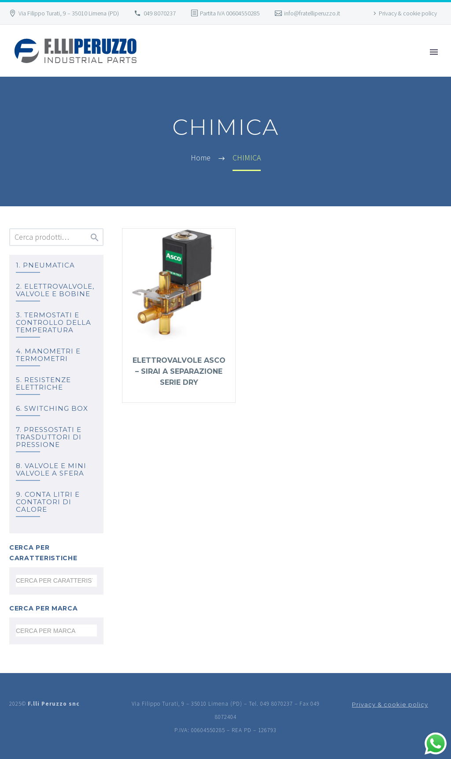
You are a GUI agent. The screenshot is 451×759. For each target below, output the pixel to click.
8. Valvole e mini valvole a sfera (51, 469)
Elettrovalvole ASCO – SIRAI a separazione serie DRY (179, 371)
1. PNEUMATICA (45, 265)
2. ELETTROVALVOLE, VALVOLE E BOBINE (55, 290)
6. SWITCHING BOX (52, 408)
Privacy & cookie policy (408, 13)
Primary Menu (434, 52)
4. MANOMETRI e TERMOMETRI (48, 355)
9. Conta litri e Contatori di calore (48, 501)
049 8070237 (160, 13)
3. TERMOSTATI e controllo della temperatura (53, 322)
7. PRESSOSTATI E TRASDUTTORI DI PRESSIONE (48, 437)
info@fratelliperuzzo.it (312, 13)
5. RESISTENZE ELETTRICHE (43, 383)
